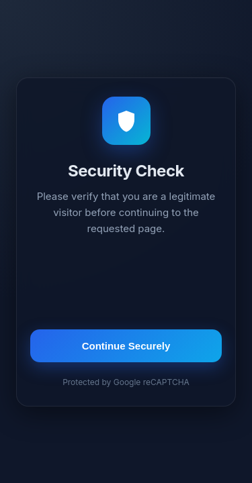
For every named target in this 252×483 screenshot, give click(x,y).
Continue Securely (126, 346)
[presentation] (126, 284)
